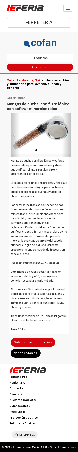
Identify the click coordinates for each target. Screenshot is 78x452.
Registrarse (17, 383)
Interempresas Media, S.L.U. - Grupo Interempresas (44, 447)
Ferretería (38, 22)
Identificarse (18, 377)
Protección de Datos (24, 418)
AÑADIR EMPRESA (25, 434)
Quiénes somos (20, 406)
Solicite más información (33, 342)
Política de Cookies (23, 423)
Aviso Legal (17, 412)
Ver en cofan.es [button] (25, 353)
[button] (15, 135)
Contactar (40, 67)
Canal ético (17, 394)
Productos (40, 58)
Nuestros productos (23, 400)
